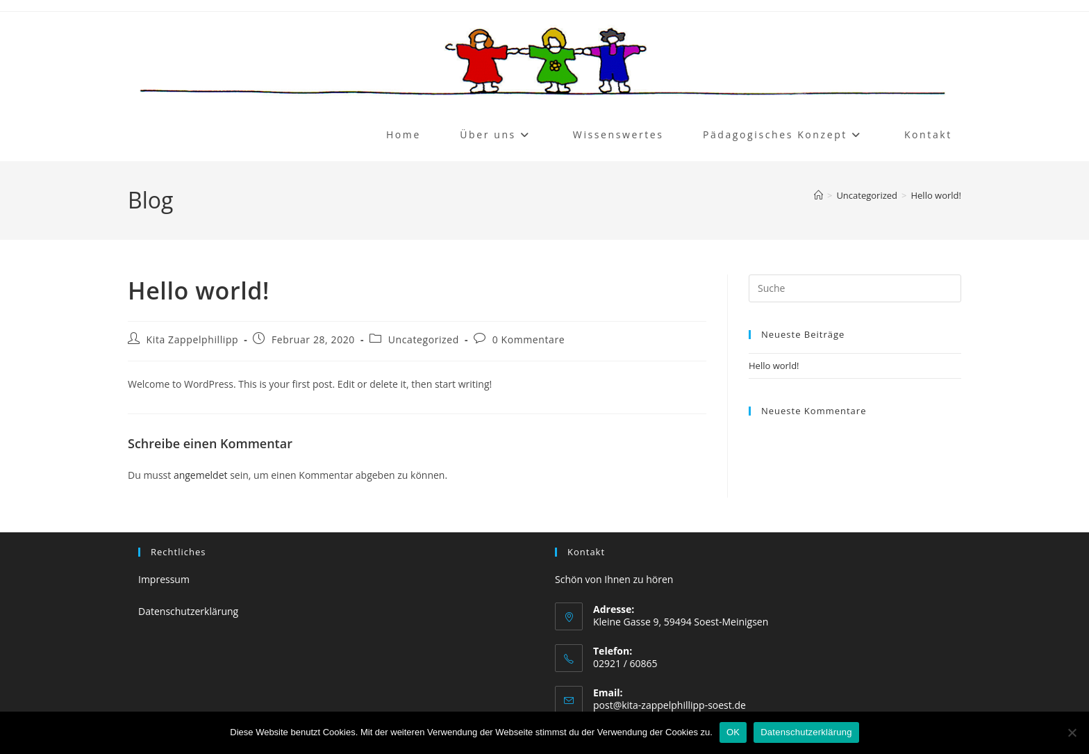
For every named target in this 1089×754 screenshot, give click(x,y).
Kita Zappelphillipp (193, 339)
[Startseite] (818, 195)
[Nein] (1072, 732)
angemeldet (201, 475)
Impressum (164, 579)
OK (733, 732)
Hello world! (936, 195)
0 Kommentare (528, 339)
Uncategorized (423, 339)
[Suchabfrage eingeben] (855, 288)
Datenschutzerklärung (188, 611)
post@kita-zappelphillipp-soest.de (669, 705)
